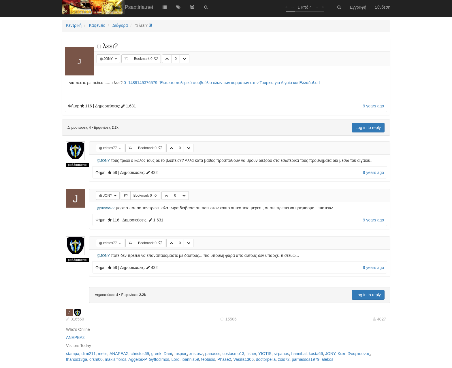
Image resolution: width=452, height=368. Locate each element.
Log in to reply (368, 127)
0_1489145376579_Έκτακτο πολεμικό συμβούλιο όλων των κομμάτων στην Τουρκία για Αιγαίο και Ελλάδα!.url (222, 82)
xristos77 (110, 148)
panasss (212, 353)
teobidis (208, 359)
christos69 (140, 353)
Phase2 (224, 359)
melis (103, 353)
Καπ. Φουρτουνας (354, 353)
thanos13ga (76, 359)
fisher (251, 353)
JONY (108, 59)
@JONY (103, 161)
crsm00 (96, 359)
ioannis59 (190, 359)
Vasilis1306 (243, 359)
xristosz (196, 353)
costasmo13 (233, 353)
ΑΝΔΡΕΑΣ (75, 337)
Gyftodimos (159, 359)
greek (156, 353)
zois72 (283, 359)
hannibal (298, 353)
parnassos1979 (305, 359)
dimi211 (89, 353)
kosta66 (316, 353)
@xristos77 (106, 208)
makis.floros (116, 359)
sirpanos (281, 353)
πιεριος (180, 353)
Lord (176, 359)
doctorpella (266, 359)
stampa (72, 353)
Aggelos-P (137, 359)
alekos (327, 359)
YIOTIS (265, 353)
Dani (168, 353)
